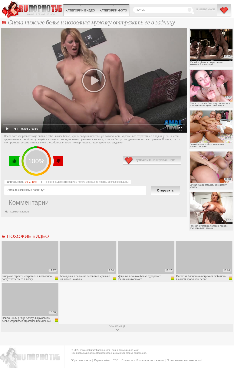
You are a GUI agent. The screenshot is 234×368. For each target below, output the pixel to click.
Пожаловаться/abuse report (184, 360)
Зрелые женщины (118, 181)
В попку (79, 181)
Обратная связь (81, 360)
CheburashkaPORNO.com (32, 9)
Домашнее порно (96, 181)
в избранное (152, 160)
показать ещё (117, 326)
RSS (115, 360)
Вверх (226, 346)
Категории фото (113, 10)
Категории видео (80, 10)
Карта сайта (101, 360)
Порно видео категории (60, 181)
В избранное (205, 9)
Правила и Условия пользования (143, 360)
